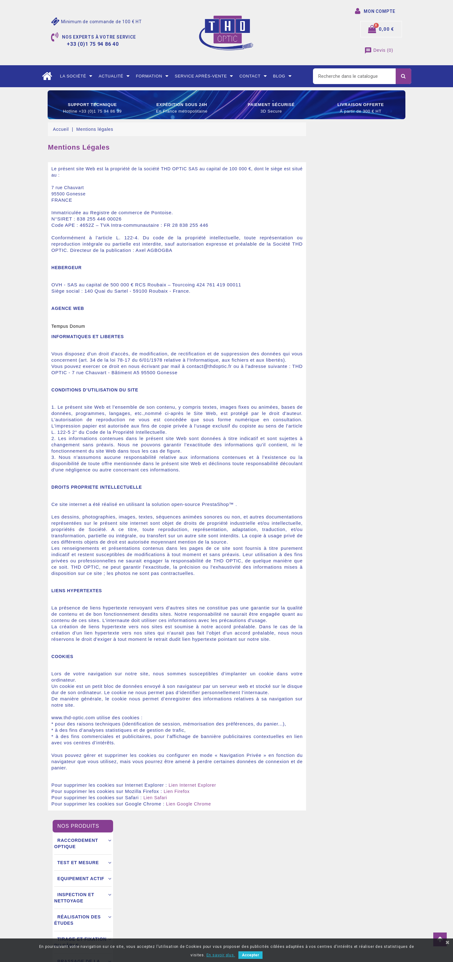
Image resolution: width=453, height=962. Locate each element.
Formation (152, 76)
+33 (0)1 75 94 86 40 (77, 914)
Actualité (114, 76)
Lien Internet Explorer (291, 785)
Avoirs (237, 895)
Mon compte (152, 923)
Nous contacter (155, 914)
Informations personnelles (257, 866)
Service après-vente (204, 76)
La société (76, 76)
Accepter (250, 955)
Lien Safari (254, 797)
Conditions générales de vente (171, 876)
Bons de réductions (250, 914)
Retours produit (247, 876)
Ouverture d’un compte (163, 904)
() (378, 50)
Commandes (243, 885)
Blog (282, 76)
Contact (253, 76)
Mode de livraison (158, 885)
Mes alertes (243, 923)
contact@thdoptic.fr (77, 923)
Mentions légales (157, 866)
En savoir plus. (220, 955)
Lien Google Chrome (287, 803)
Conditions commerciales (165, 895)
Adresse (239, 904)
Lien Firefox (276, 791)
